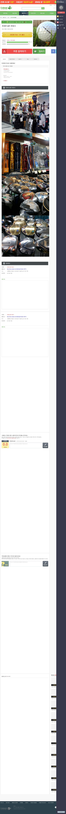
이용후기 (20, 59)
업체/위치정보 (12, 59)
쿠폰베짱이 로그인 (60, 11)
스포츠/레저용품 (13, 17)
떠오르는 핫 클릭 (53, 674)
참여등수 (35, 59)
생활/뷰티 (4, 17)
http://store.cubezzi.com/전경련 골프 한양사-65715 (16, 269)
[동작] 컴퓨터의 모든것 (55, 791)
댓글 (28, 59)
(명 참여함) (8, 676)
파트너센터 (8, 802)
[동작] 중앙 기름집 (54, 733)
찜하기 (34, 49)
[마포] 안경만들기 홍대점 (55, 780)
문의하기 (44, 561)
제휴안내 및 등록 (15, 802)
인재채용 (21, 802)
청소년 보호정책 (51, 802)
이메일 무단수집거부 (42, 802)
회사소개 (2, 802)
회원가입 (55, 5)
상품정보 (4, 59)
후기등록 (44, 442)
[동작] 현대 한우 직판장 (55, 721)
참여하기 (3, 49)
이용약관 (26, 802)
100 (29, 42)
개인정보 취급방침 (33, 802)
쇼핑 (8, 17)
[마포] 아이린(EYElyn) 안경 (56, 698)
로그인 (51, 5)
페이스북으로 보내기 (53, 50)
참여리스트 (4, 676)
